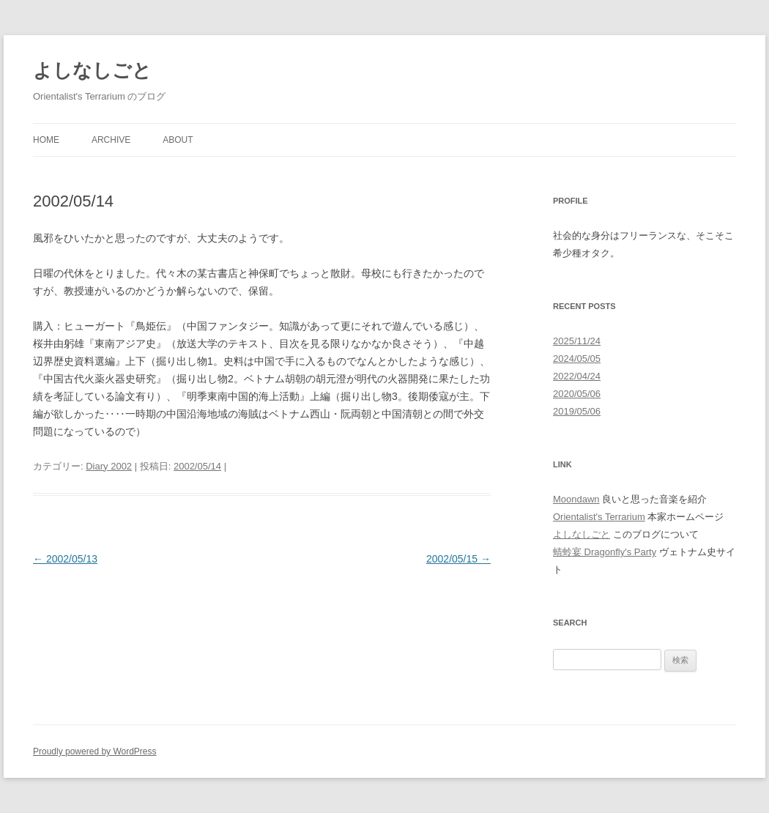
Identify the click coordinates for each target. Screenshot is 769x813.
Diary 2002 (109, 466)
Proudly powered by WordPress (95, 751)
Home (46, 140)
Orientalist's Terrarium (599, 516)
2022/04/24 (577, 376)
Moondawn (576, 499)
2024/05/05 (577, 358)
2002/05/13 (65, 559)
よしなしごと (92, 70)
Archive (111, 140)
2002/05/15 (458, 559)
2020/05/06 (577, 393)
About (178, 140)
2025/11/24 (577, 340)
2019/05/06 (577, 411)
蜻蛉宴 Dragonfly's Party (604, 551)
